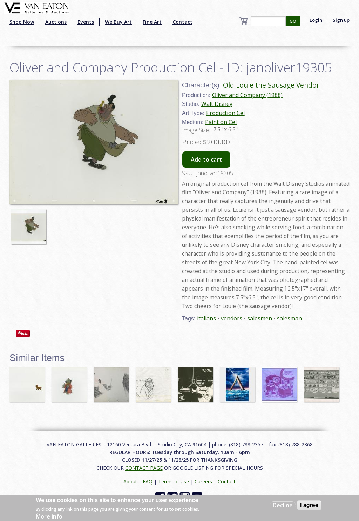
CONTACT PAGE (144, 468)
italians (206, 318)
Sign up (341, 20)
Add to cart (206, 159)
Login (316, 20)
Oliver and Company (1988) (247, 95)
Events (85, 22)
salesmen (259, 318)
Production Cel (225, 113)
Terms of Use (173, 481)
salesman (289, 318)
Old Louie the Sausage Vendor (271, 85)
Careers (203, 481)
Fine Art (152, 22)
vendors (231, 318)
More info (49, 516)
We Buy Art (118, 22)
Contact (182, 22)
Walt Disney (216, 104)
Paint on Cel (221, 122)
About (130, 481)
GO (293, 21)
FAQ (148, 481)
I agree (309, 505)
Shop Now (21, 22)
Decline (283, 505)
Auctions (56, 22)
